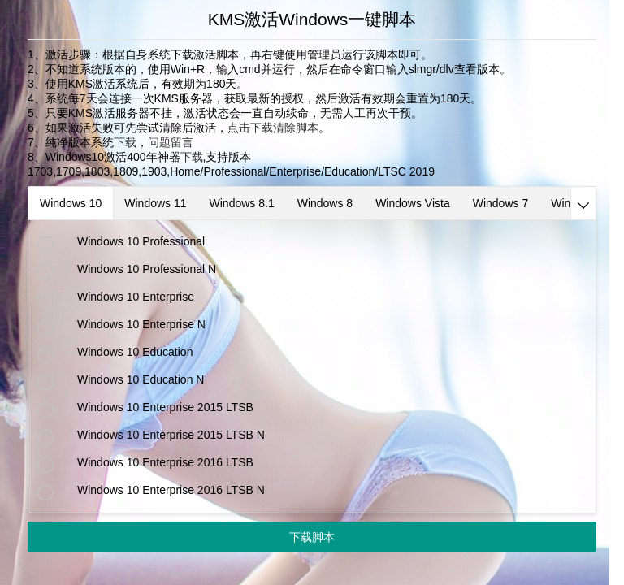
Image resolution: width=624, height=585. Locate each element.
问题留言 (170, 142)
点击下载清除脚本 (273, 127)
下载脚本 (312, 537)
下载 (125, 142)
